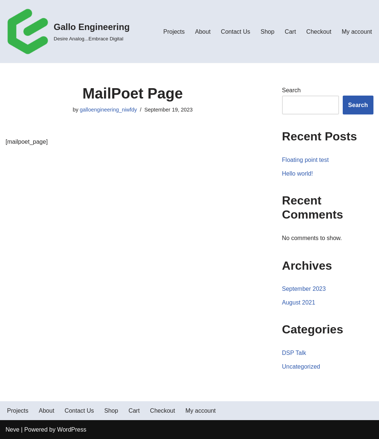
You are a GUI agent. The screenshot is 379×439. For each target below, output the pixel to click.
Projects (174, 32)
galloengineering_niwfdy (108, 110)
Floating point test (305, 160)
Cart (290, 32)
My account (357, 32)
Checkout (319, 32)
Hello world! (297, 173)
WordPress (71, 429)
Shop (267, 32)
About (203, 32)
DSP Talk (294, 353)
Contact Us (235, 32)
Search (291, 90)
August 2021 (298, 302)
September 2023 (304, 289)
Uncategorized (301, 366)
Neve (12, 429)
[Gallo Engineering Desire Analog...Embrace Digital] (68, 31)
